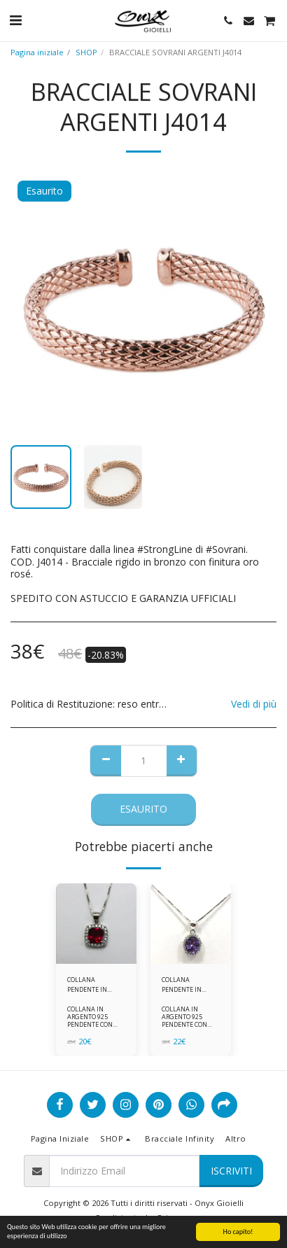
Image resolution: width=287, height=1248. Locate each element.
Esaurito (143, 808)
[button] (15, 20)
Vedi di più (253, 704)
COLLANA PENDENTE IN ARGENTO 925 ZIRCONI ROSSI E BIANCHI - (90, 984)
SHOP (86, 52)
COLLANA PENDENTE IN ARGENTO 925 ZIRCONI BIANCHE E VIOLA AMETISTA (191, 984)
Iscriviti (231, 1170)
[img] (96, 923)
